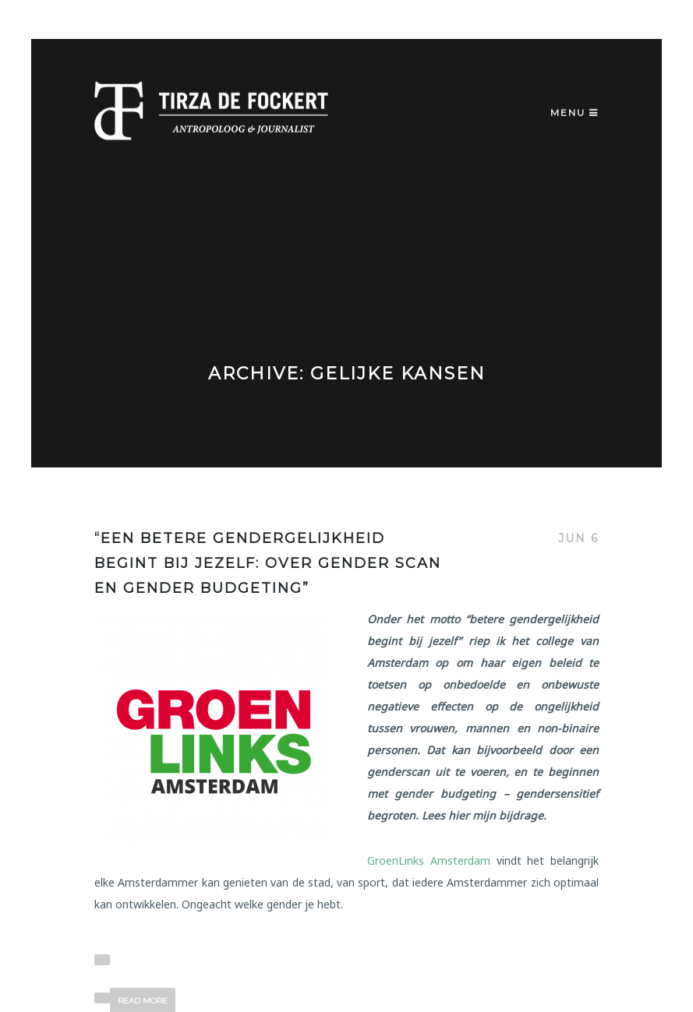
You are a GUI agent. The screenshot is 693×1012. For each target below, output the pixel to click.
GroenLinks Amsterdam (428, 860)
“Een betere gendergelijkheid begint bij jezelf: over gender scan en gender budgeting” (267, 563)
